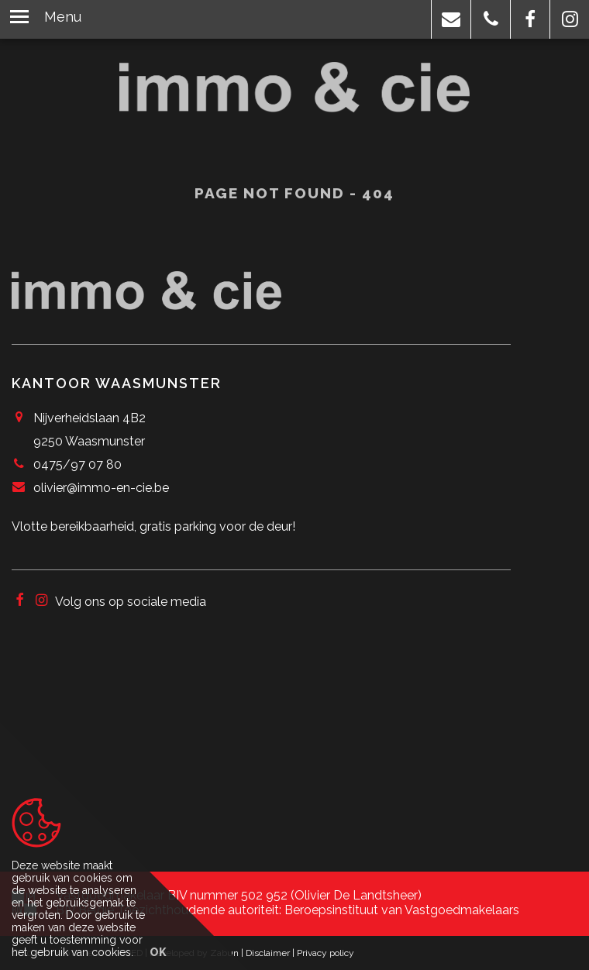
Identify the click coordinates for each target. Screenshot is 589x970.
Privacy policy (325, 953)
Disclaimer (268, 953)
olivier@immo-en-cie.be (101, 487)
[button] (451, 19)
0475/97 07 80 (77, 464)
